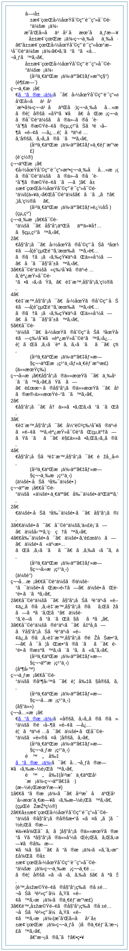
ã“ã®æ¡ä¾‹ (35, 94)
